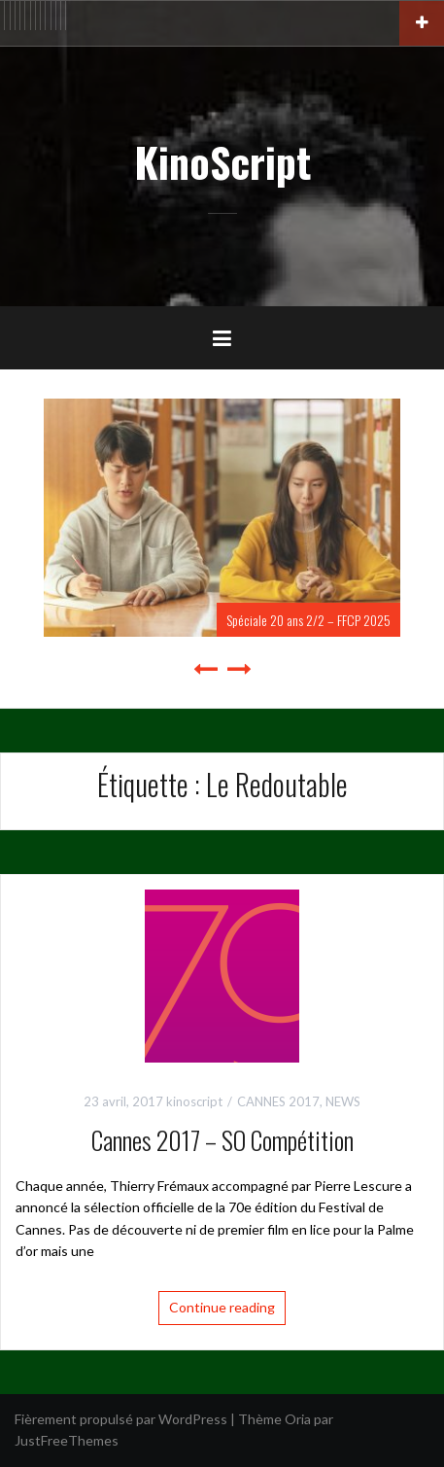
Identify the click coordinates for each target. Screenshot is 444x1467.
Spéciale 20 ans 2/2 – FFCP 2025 (308, 620)
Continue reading (222, 1307)
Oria (298, 1419)
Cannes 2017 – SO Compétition (222, 1140)
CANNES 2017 (278, 1101)
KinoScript (222, 161)
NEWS (342, 1101)
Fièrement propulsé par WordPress (121, 1419)
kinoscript (194, 1101)
